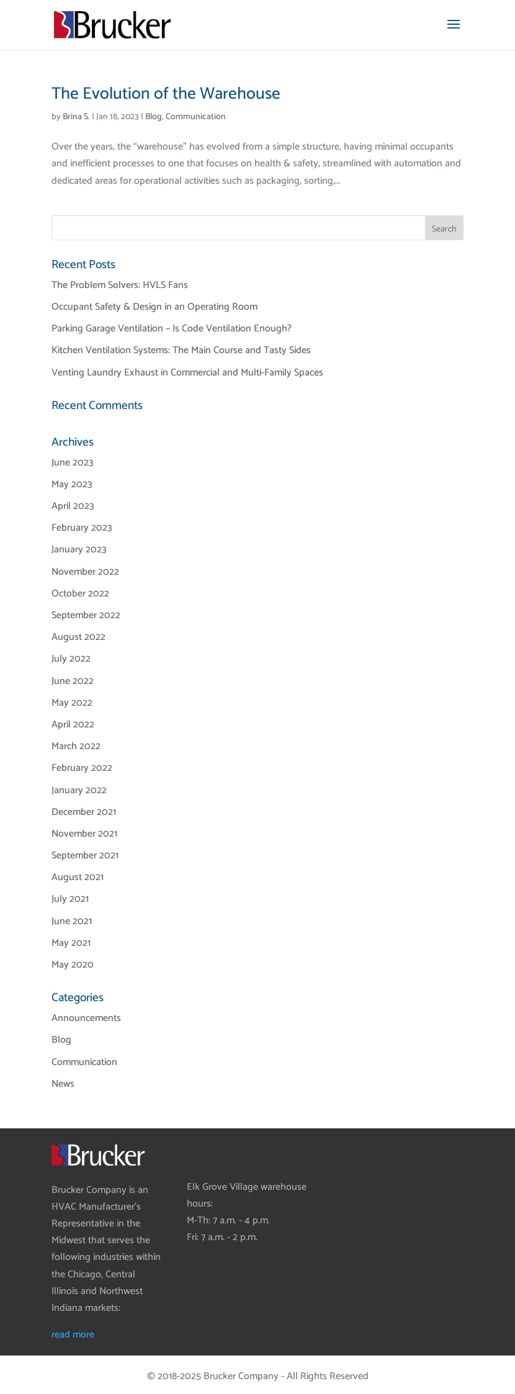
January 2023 (79, 549)
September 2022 (86, 615)
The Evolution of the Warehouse (166, 94)
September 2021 (85, 855)
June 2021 (72, 921)
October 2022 (80, 593)
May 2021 (71, 943)
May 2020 (73, 964)
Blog (153, 117)
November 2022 (85, 572)
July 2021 (70, 899)
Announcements (86, 1018)
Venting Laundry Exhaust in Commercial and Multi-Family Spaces (187, 372)
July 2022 (71, 658)
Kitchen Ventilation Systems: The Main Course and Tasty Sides (181, 350)
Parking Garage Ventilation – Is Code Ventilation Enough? (172, 328)
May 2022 (72, 703)
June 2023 (73, 462)
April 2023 (73, 506)
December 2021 (84, 812)
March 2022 (76, 746)
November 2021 (84, 833)
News (63, 1084)
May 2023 (72, 484)
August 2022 (78, 637)
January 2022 (79, 790)
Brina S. (76, 117)
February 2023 (82, 527)
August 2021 (78, 877)
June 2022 (73, 681)
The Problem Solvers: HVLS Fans (120, 285)
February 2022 (82, 768)
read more (73, 1334)
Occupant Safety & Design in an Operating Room (155, 307)
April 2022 (73, 724)
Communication (196, 117)
